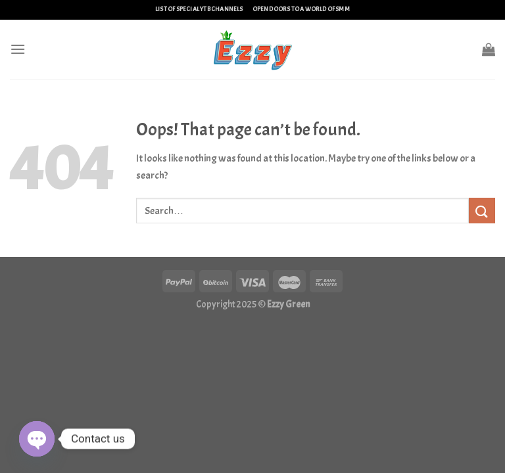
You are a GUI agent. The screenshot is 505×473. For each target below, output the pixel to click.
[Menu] (18, 49)
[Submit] (482, 210)
